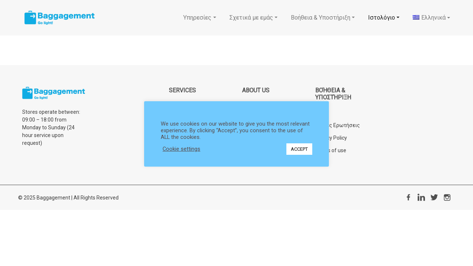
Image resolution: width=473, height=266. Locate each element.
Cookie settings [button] (181, 149)
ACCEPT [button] (299, 149)
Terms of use (330, 150)
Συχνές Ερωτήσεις (337, 125)
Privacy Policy (331, 138)
